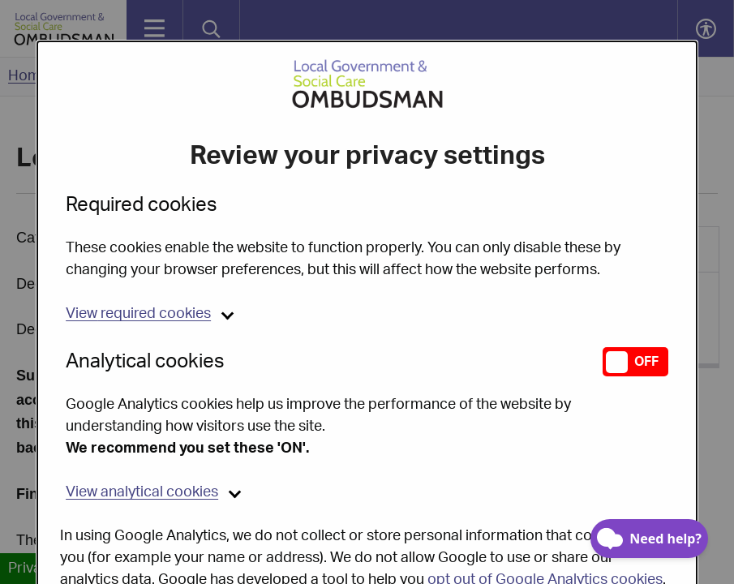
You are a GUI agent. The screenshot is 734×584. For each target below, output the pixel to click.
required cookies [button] (138, 272)
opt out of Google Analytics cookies (545, 538)
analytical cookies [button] (142, 451)
